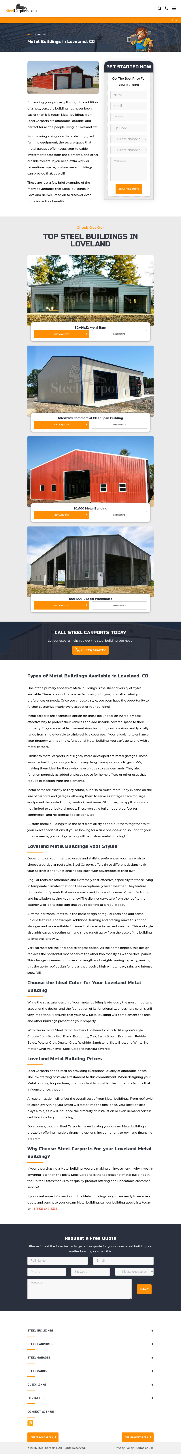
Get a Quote (61, 334)
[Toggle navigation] (174, 8)
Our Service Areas (42, 1437)
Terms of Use (145, 1448)
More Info (119, 334)
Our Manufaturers (136, 1437)
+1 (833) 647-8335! (45, 1208)
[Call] (166, 8)
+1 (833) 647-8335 (93, 650)
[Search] (159, 8)
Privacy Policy (124, 1448)
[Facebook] (30, 1423)
